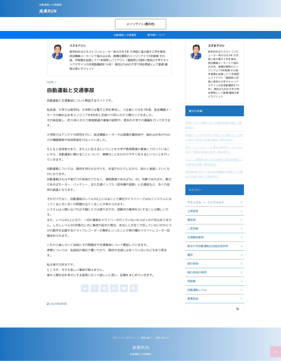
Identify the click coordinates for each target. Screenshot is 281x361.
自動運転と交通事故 (125, 35)
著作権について (156, 35)
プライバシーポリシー (124, 337)
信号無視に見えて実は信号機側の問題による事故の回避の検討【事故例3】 (214, 174)
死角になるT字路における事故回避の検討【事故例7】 (213, 125)
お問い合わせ (162, 337)
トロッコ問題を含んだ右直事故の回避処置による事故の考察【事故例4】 (214, 162)
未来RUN (48, 11)
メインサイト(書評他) (140, 24)
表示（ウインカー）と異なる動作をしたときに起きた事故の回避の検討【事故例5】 (214, 149)
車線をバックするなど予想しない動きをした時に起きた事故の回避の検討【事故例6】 (214, 137)
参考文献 (145, 337)
